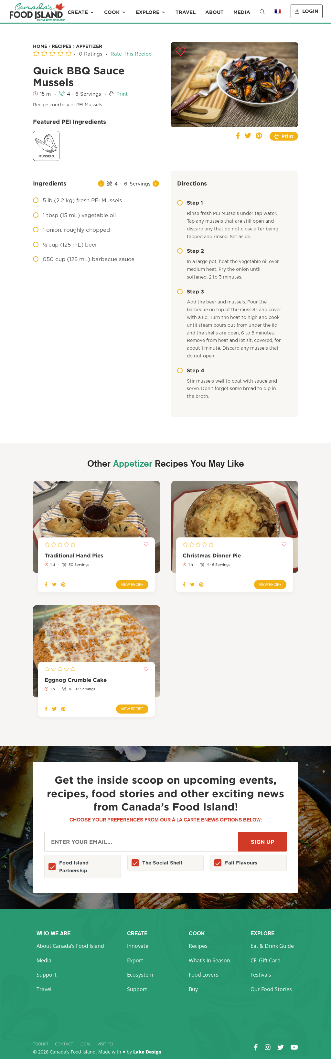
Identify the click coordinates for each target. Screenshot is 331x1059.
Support (47, 974)
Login (306, 11)
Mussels (46, 145)
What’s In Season (209, 960)
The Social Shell (162, 862)
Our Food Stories (271, 989)
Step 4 (190, 370)
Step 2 (190, 251)
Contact (64, 1044)
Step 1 (190, 203)
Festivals (261, 974)
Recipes (198, 945)
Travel (186, 12)
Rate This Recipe (131, 54)
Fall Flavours (241, 862)
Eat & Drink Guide (272, 945)
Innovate (137, 945)
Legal (85, 1044)
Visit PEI (105, 1044)
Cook (112, 12)
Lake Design (147, 1052)
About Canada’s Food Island (70, 945)
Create (78, 12)
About (214, 12)
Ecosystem (140, 974)
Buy (193, 989)
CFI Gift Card (266, 960)
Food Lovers (204, 974)
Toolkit (40, 1044)
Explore (147, 12)
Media (241, 12)
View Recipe (132, 584)
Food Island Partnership (74, 866)
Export (135, 960)
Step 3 (190, 291)
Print (122, 94)
